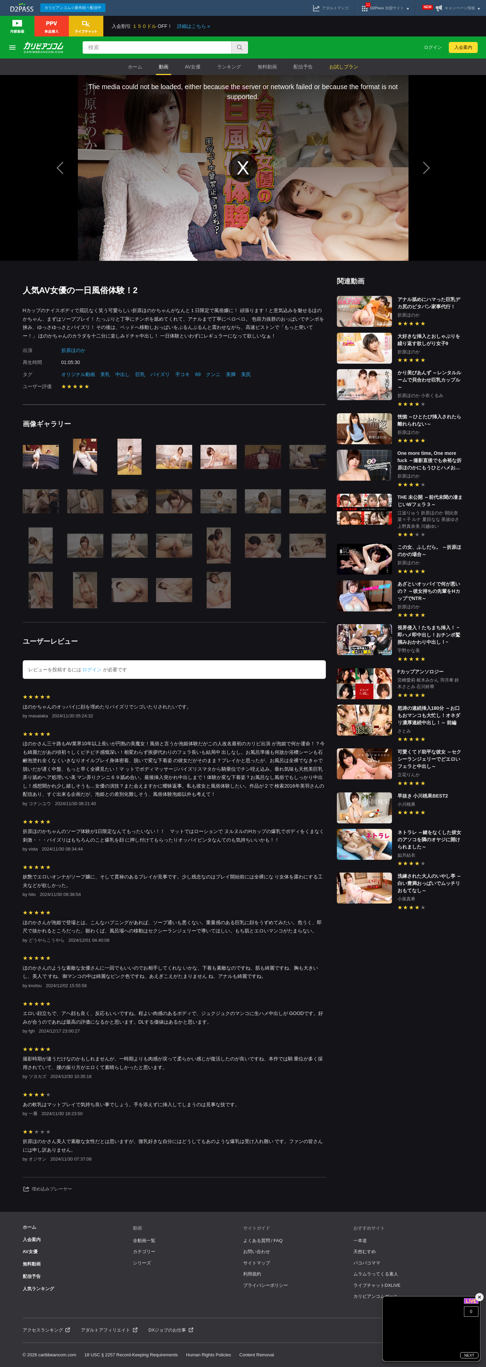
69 (198, 374)
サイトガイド (256, 1228)
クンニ (213, 374)
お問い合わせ (256, 1251)
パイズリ (160, 374)
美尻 (246, 374)
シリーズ (142, 1262)
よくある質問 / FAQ (263, 1240)
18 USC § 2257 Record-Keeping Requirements (131, 1354)
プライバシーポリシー (265, 1285)
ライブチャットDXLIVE (377, 1285)
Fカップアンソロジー (420, 671)
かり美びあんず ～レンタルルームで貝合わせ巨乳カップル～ (429, 380)
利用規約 (252, 1274)
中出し (122, 374)
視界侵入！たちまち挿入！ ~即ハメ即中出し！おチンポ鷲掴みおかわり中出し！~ (428, 635)
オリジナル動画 (78, 374)
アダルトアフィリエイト (109, 1330)
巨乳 (140, 374)
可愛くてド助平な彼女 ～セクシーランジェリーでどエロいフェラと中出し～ (429, 759)
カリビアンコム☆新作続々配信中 (72, 8)
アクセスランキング (46, 1330)
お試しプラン (343, 67)
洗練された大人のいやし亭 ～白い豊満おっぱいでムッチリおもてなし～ (429, 883)
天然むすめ (364, 1251)
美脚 (231, 374)
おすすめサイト (369, 1228)
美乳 (105, 374)
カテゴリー (144, 1251)
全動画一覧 (144, 1240)
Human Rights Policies (208, 1354)
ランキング (229, 67)
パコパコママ (366, 1262)
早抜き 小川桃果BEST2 (422, 796)
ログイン (433, 47)
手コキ (182, 374)
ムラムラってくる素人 (375, 1274)
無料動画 (267, 67)
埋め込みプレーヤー (47, 1189)
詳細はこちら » (193, 26)
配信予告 (303, 67)
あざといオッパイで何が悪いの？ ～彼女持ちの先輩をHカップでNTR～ (428, 591)
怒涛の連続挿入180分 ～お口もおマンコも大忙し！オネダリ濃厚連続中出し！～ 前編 (428, 715)
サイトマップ (256, 1262)
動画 (163, 67)
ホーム (135, 67)
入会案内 (463, 47)
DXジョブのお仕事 (170, 1330)
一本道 (360, 1240)
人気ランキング (38, 1288)
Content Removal (256, 1354)
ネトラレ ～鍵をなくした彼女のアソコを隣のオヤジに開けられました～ (429, 840)
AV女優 (193, 67)
